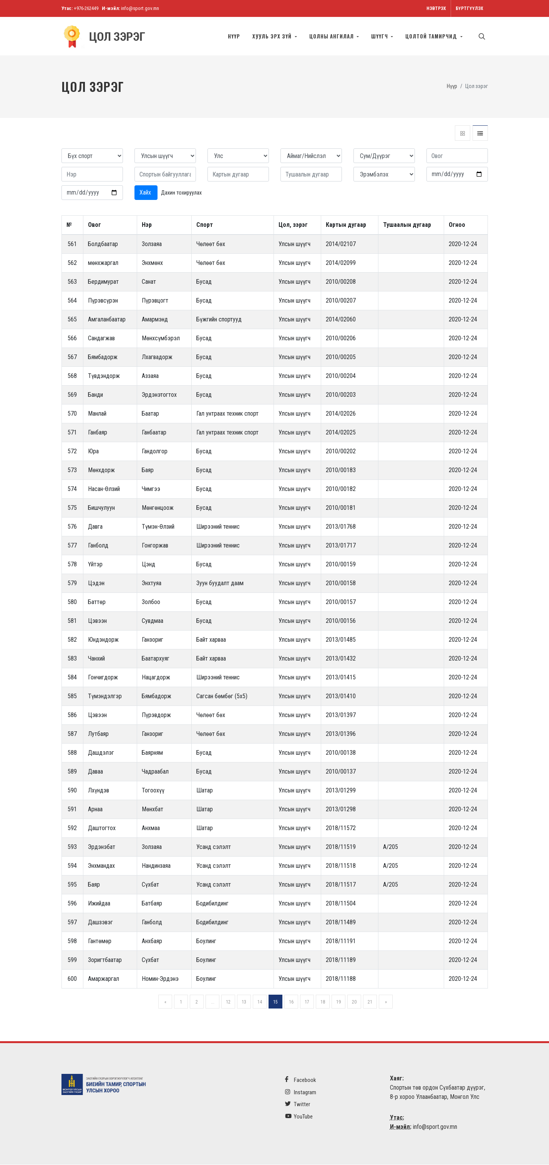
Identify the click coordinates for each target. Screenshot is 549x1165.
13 (244, 1002)
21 (370, 1002)
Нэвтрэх (436, 8)
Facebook (300, 1080)
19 (338, 1002)
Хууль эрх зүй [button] (272, 36)
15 (275, 1002)
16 (291, 1002)
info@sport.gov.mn (140, 8)
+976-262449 (86, 8)
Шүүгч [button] (380, 36)
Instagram (300, 1092)
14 (259, 1002)
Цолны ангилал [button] (332, 36)
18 (322, 1002)
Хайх (146, 192)
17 (307, 1002)
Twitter (297, 1104)
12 (228, 1002)
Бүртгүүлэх (469, 8)
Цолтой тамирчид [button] (432, 36)
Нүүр (234, 36)
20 (354, 1002)
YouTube (299, 1116)
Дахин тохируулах (181, 193)
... (212, 1002)
